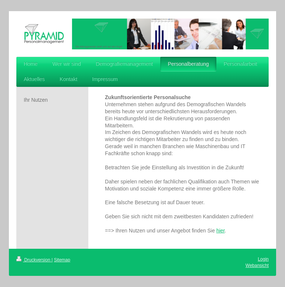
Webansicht (257, 265)
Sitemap (62, 259)
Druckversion (34, 259)
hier (220, 231)
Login (263, 259)
